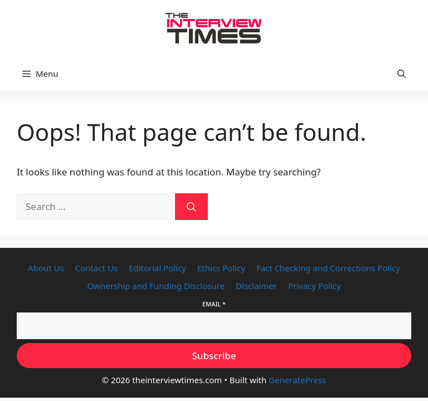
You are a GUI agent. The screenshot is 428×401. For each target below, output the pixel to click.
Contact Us (96, 267)
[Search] (191, 206)
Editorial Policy (157, 267)
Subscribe (214, 355)
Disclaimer (256, 285)
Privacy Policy (314, 285)
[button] (401, 73)
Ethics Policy (221, 267)
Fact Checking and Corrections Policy (328, 267)
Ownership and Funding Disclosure (155, 285)
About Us (46, 267)
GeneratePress (297, 379)
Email (214, 304)
